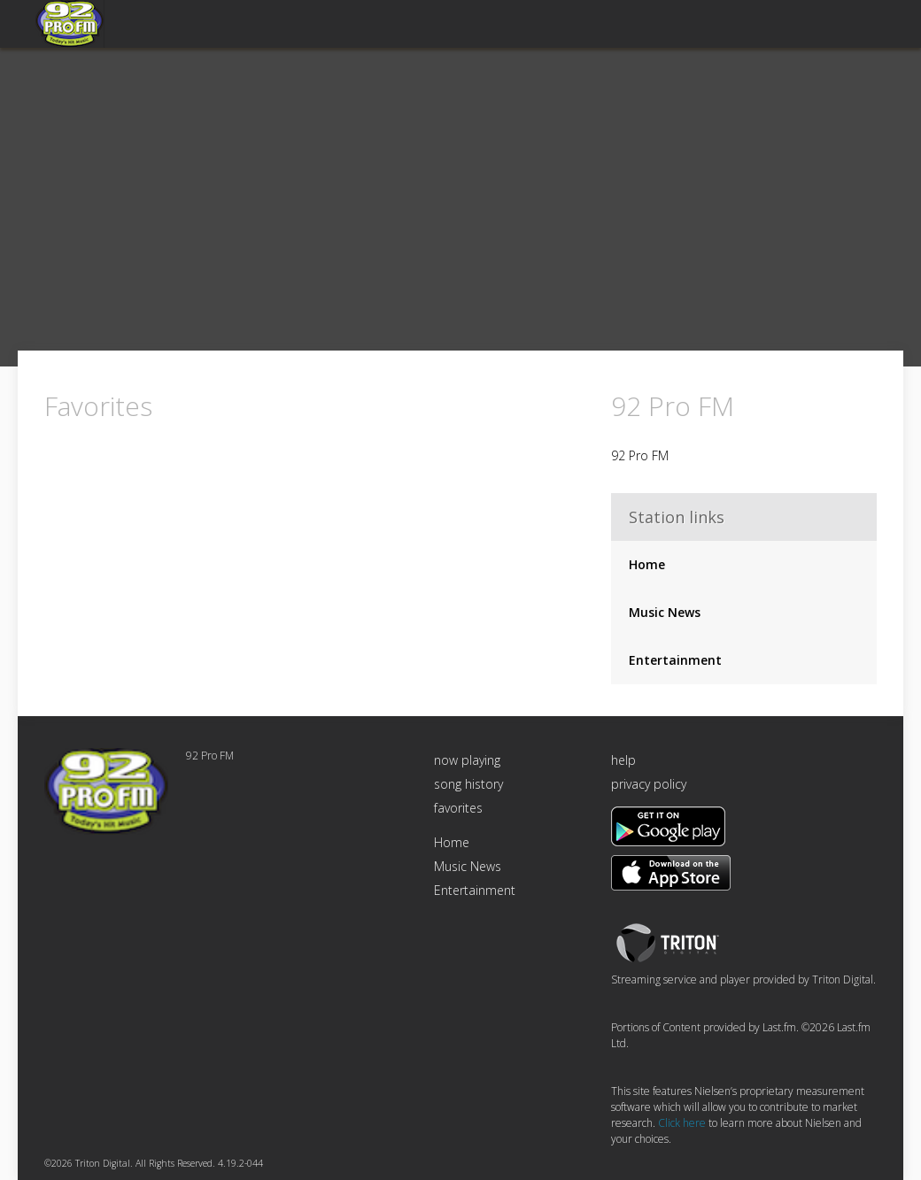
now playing (467, 760)
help (623, 760)
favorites (458, 807)
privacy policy (648, 783)
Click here (682, 1122)
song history (468, 783)
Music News (664, 612)
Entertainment (675, 660)
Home (647, 564)
